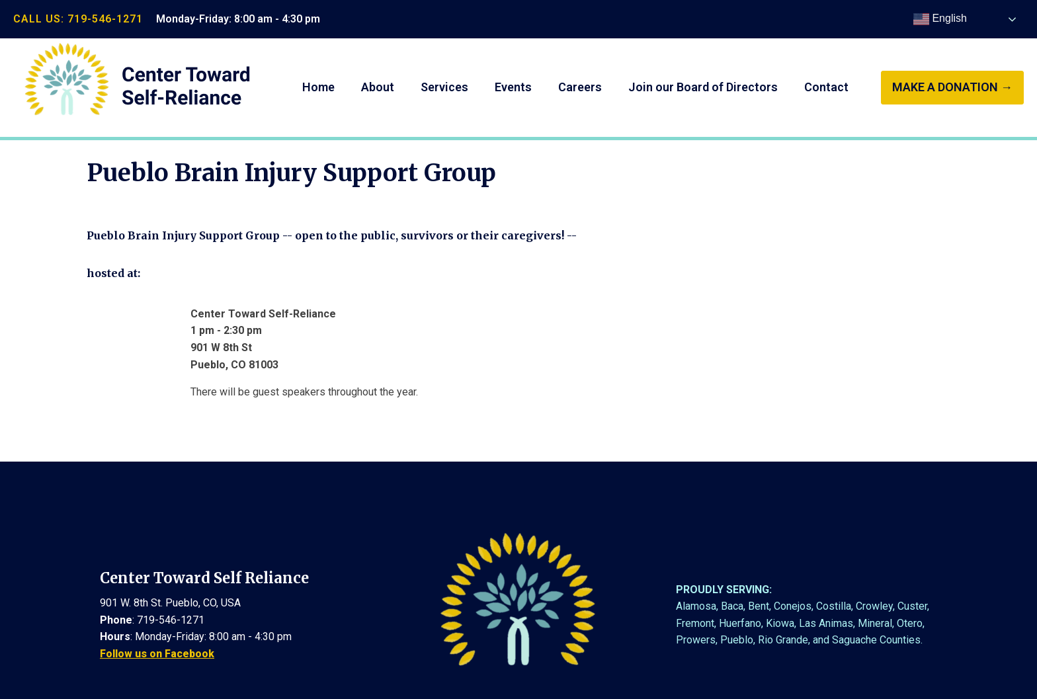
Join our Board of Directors (703, 87)
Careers (580, 87)
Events (513, 87)
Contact (826, 87)
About (377, 87)
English (940, 19)
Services (444, 87)
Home (318, 87)
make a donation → (952, 87)
